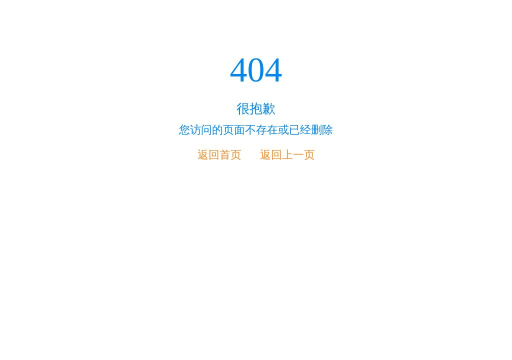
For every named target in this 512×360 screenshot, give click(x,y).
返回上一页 (287, 154)
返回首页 (220, 154)
